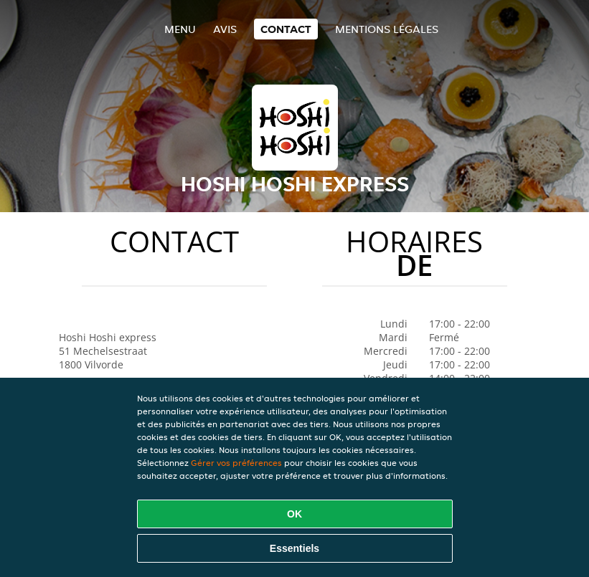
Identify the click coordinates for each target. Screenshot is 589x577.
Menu (180, 29)
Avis (225, 29)
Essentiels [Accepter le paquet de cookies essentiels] (294, 548)
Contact (285, 29)
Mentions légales (386, 29)
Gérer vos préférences (236, 462)
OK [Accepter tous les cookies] (294, 514)
